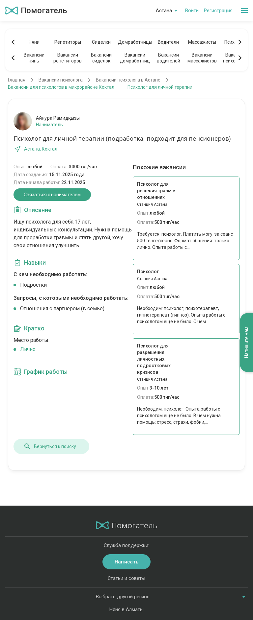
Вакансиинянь (34, 57)
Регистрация (218, 10)
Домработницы (135, 42)
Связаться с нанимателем (52, 194)
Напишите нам (246, 342)
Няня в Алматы (126, 609)
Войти (192, 10)
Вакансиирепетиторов (67, 57)
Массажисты (202, 42)
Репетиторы (67, 42)
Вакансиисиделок (101, 57)
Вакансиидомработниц (135, 57)
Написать (126, 562)
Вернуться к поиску (49, 446)
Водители (168, 42)
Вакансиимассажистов (202, 57)
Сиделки (101, 42)
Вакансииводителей (168, 57)
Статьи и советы (126, 578)
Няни (34, 42)
